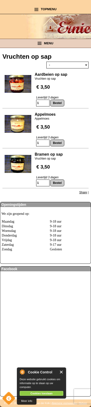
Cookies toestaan (41, 393)
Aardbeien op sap (51, 74)
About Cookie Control (22, 372)
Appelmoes (45, 114)
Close (61, 372)
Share (83, 192)
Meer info (26, 400)
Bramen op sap (49, 154)
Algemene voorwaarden (64, 403)
